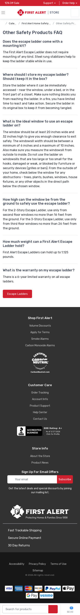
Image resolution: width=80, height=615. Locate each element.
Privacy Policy (37, 564)
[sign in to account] (75, 12)
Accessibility (16, 564)
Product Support (40, 405)
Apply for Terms (40, 332)
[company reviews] (40, 431)
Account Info (40, 399)
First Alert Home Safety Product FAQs (43, 23)
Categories (15, 23)
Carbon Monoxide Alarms (40, 345)
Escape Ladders (17, 294)
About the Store (40, 456)
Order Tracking (40, 392)
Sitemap (38, 570)
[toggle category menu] (3, 12)
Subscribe (65, 479)
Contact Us (40, 419)
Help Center (40, 412)
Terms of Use (58, 564)
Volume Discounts (40, 325)
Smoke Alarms (40, 338)
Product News (40, 462)
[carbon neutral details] (40, 363)
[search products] (53, 609)
